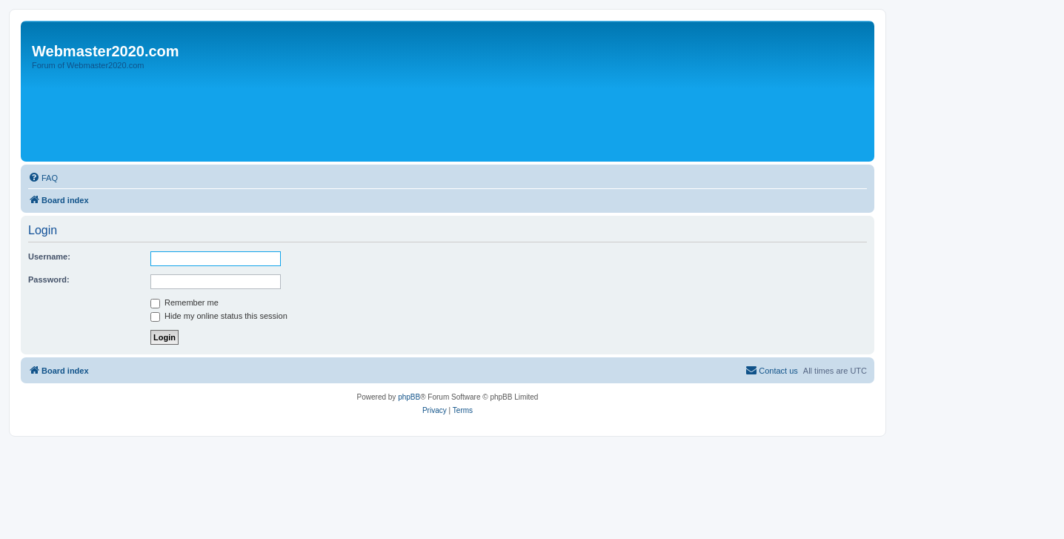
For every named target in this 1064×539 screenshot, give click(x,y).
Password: (49, 279)
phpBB (409, 397)
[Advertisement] (294, 116)
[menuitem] (43, 178)
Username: (49, 256)
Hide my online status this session (218, 315)
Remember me (184, 302)
